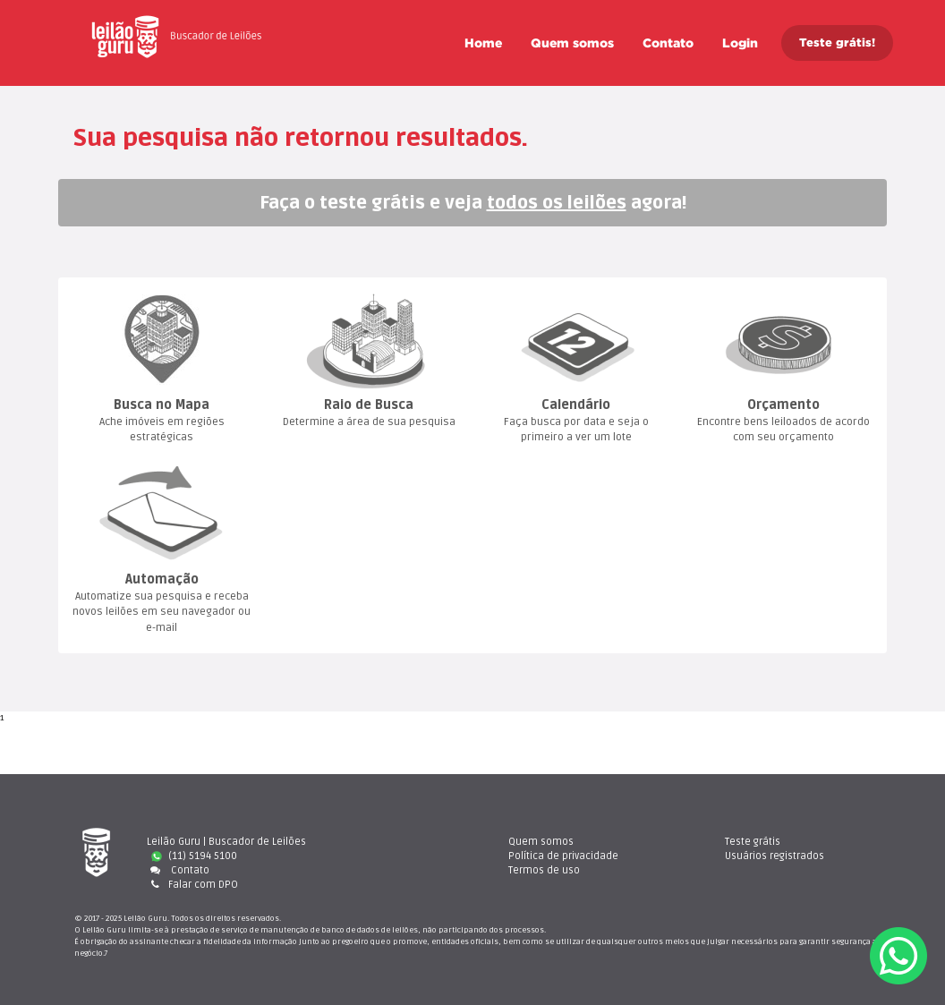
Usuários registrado (774, 856)
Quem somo (572, 43)
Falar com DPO (192, 884)
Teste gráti (752, 841)
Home (483, 43)
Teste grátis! (837, 42)
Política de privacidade (563, 856)
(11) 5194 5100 (194, 856)
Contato (668, 43)
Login (740, 43)
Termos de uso (544, 870)
